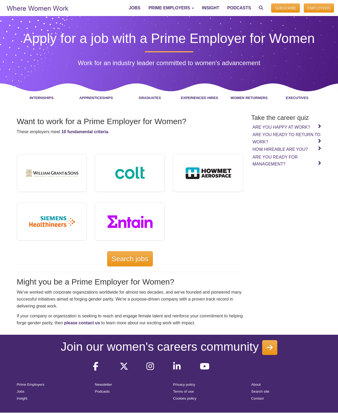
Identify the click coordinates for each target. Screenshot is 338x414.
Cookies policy (185, 398)
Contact (257, 398)
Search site (260, 391)
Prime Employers (31, 385)
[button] (171, 8)
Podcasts (102, 391)
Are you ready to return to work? (286, 138)
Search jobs (130, 259)
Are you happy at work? (286, 126)
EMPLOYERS (319, 8)
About (256, 385)
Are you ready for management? (286, 160)
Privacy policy (184, 385)
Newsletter (103, 385)
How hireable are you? (286, 149)
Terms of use (183, 391)
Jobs (21, 391)
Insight (22, 398)
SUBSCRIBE (285, 8)
